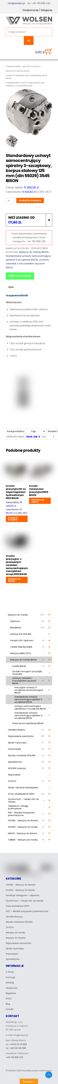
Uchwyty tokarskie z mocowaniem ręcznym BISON (26, 77)
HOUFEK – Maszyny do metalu (20, 890)
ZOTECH (10, 927)
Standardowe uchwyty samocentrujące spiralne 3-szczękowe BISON (25, 84)
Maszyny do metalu (31, 66)
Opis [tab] (11, 287)
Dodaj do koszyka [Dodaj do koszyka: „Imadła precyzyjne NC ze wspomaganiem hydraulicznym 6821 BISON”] (13, 518)
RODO (9, 998)
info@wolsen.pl (16, 3)
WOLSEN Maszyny (14, 916)
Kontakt (10, 1009)
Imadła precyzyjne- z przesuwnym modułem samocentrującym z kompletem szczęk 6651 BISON (17, 565)
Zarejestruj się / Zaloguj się (37, 10)
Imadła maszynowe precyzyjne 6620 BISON (38, 491)
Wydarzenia (11, 988)
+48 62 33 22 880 (18, 1044)
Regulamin (11, 993)
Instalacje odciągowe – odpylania (22, 895)
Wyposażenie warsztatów (18, 943)
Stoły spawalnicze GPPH (17, 906)
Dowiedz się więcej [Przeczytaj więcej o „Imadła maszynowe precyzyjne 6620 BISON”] (37, 500)
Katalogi (10, 982)
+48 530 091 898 (17, 1048)
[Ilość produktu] (10, 201)
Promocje (10, 977)
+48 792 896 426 (14, 1057)
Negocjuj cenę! (20, 275)
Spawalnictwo (12, 959)
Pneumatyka (12, 954)
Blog (8, 1004)
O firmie (10, 972)
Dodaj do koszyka (30, 200)
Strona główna (13, 66)
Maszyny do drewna (15, 938)
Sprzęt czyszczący (15, 948)
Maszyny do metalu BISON (17, 71)
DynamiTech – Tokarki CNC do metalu (24, 900)
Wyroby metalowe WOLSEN (19, 922)
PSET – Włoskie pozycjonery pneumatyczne (27, 911)
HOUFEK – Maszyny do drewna (20, 884)
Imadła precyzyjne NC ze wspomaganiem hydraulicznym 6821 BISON (15, 492)
